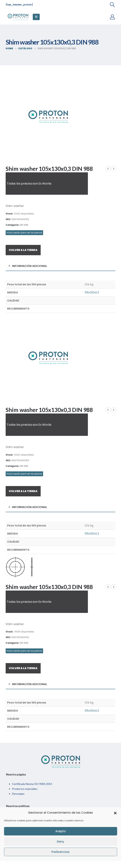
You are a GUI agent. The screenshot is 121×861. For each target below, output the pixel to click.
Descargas (18, 793)
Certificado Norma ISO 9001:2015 (32, 783)
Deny (60, 842)
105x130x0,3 (92, 292)
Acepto (60, 831)
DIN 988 (24, 224)
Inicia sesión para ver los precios (24, 232)
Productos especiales (24, 788)
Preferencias (60, 852)
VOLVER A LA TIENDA (23, 250)
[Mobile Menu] (36, 17)
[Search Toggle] (112, 4)
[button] (115, 813)
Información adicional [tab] (29, 265)
